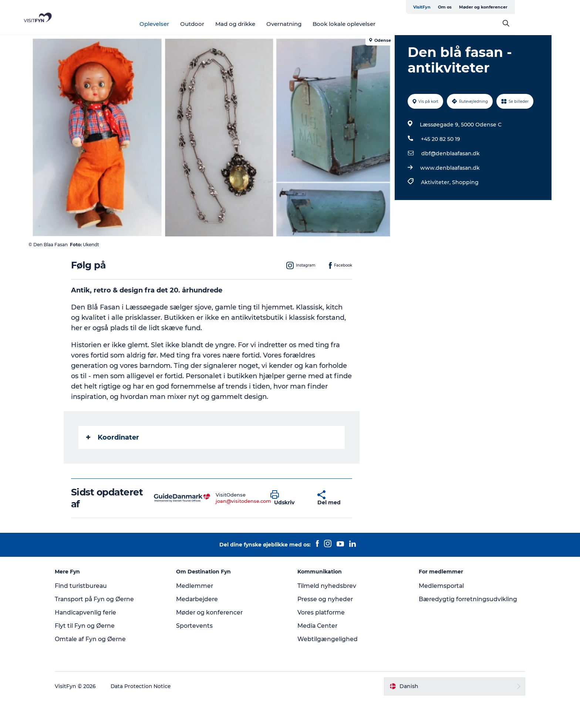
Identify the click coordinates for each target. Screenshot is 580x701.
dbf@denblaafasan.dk (450, 153)
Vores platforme (321, 612)
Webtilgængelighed (327, 639)
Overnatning (316, 23)
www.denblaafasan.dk (449, 168)
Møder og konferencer (526, 7)
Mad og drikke (268, 23)
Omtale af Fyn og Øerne (97, 639)
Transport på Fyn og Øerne (101, 599)
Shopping (465, 182)
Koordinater (113, 437)
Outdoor (225, 23)
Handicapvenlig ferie (92, 612)
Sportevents (197, 625)
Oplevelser (187, 23)
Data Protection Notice (147, 686)
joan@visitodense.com (244, 501)
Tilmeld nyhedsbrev (327, 585)
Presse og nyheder (325, 599)
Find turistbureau (87, 585)
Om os (488, 7)
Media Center (317, 625)
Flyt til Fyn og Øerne (91, 625)
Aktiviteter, (436, 182)
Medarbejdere (200, 599)
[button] (289, 498)
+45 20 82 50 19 (440, 139)
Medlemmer (197, 585)
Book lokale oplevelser (376, 23)
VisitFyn (465, 7)
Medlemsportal (439, 585)
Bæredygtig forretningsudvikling (465, 599)
